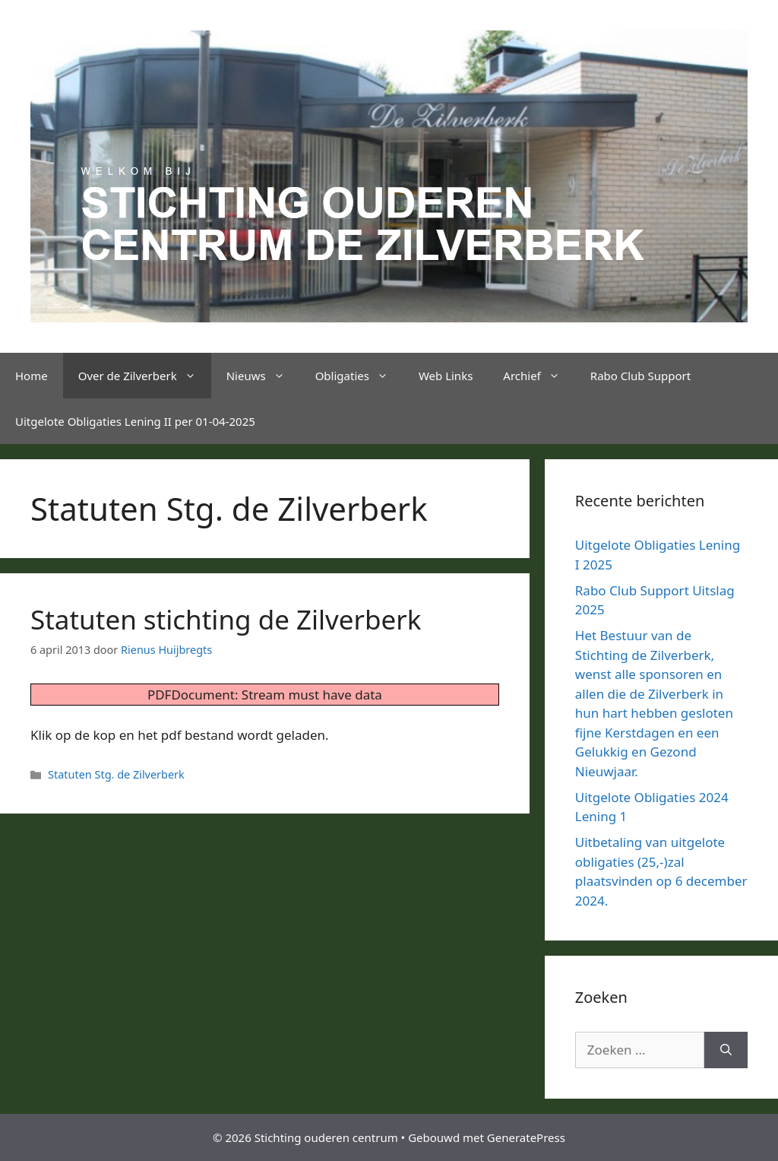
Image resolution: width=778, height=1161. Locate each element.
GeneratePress (526, 1137)
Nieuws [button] (263, 375)
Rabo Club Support (640, 375)
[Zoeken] (726, 1050)
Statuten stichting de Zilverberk (225, 619)
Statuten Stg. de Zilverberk (116, 774)
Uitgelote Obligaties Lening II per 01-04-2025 (135, 421)
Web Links (446, 375)
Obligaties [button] (359, 375)
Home (31, 375)
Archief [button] (538, 375)
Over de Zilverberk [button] (144, 375)
